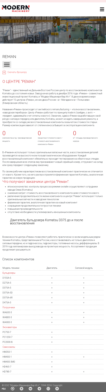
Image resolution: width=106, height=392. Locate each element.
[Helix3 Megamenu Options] (102, 9)
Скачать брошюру (17, 72)
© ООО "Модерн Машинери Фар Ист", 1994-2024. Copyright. (32, 385)
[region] (53, 29)
